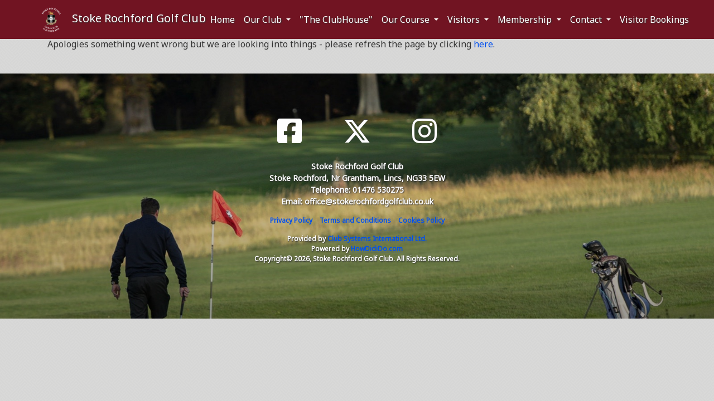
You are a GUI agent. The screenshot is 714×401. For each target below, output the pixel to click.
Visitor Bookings (654, 19)
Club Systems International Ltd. (377, 238)
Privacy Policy (291, 220)
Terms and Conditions (355, 220)
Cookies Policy (421, 220)
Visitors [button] (464, 19)
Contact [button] (587, 19)
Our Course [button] (407, 19)
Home (222, 19)
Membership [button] (526, 19)
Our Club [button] (264, 19)
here (483, 44)
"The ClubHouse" (336, 19)
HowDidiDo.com (377, 248)
